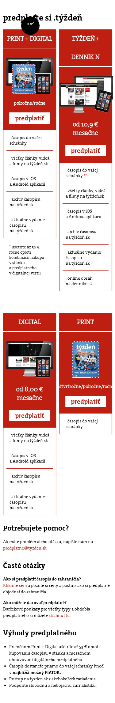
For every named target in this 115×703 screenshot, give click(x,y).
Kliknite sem (15, 585)
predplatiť (29, 118)
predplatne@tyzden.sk (24, 548)
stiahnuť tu (59, 615)
